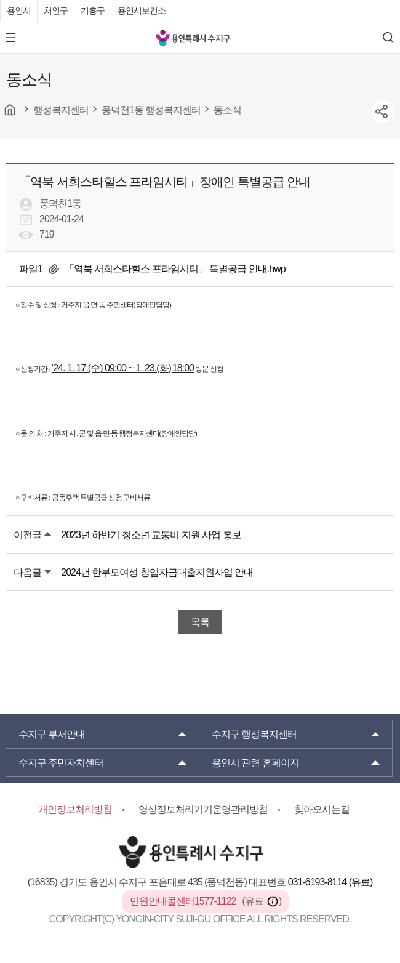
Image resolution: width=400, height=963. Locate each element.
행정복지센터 (254, 734)
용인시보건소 (142, 10)
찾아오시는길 (322, 809)
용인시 (19, 10)
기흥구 (93, 10)
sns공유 (383, 111)
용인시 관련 (255, 762)
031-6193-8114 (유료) (330, 882)
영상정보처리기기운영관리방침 (203, 809)
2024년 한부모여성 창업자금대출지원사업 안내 (157, 572)
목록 (200, 622)
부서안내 (51, 734)
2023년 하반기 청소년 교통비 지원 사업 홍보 (151, 535)
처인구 (56, 10)
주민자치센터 (60, 762)
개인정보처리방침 (75, 809)
